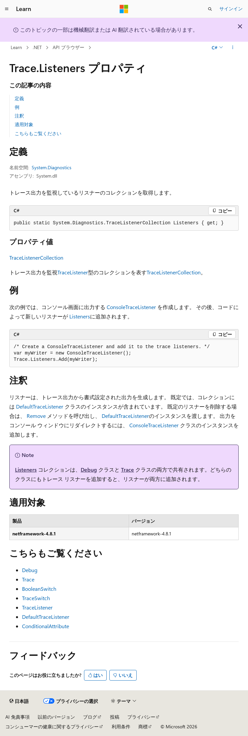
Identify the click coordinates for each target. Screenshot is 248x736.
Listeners (79, 316)
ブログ (90, 717)
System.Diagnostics (51, 167)
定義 (19, 98)
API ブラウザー (68, 47)
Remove (36, 415)
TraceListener (72, 272)
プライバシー (141, 717)
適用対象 (24, 124)
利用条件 (121, 726)
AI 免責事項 (17, 717)
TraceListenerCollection (36, 257)
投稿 (114, 717)
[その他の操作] (233, 47)
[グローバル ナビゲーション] (6, 9)
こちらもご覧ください (38, 133)
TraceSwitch (36, 597)
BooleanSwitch (39, 588)
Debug (89, 469)
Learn (16, 47)
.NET (37, 47)
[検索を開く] (210, 9)
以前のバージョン (56, 717)
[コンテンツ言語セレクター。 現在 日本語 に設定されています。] (19, 701)
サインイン (231, 8)
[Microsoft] (124, 9)
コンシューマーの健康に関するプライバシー (52, 726)
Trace (127, 469)
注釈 (19, 115)
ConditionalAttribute (45, 626)
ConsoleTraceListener (131, 306)
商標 (143, 726)
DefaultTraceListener (39, 406)
